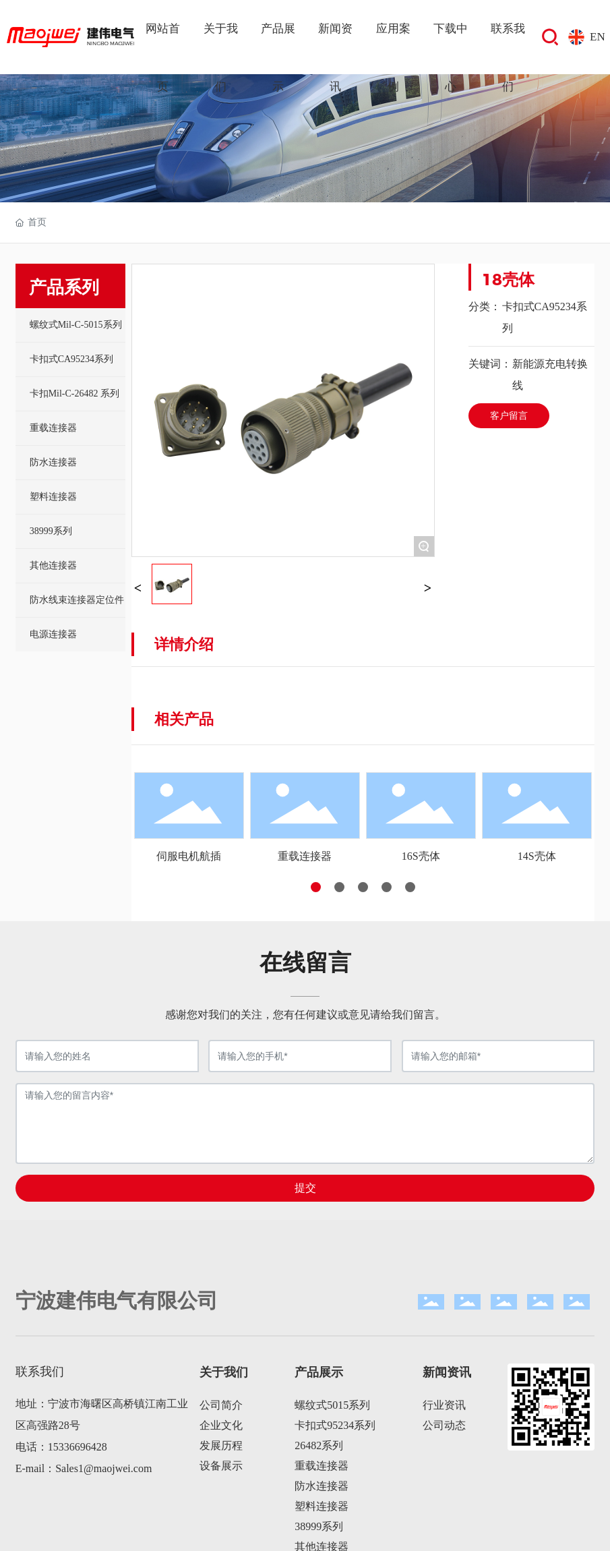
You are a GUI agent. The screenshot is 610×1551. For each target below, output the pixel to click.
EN (597, 36)
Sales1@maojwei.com (103, 1468)
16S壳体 (421, 856)
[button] (316, 887)
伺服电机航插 (188, 856)
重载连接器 (305, 856)
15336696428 (77, 1447)
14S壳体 (537, 856)
